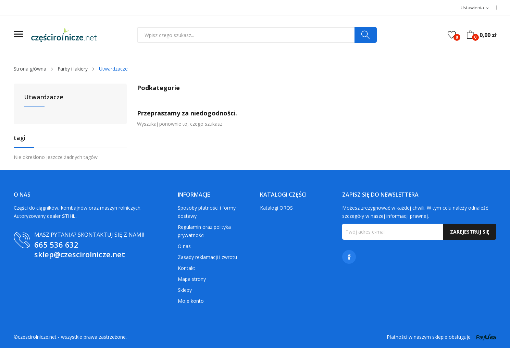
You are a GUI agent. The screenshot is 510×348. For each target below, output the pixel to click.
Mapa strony (192, 279)
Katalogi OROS (276, 207)
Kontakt (186, 268)
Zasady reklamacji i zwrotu (207, 257)
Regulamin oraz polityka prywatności (204, 231)
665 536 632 (56, 244)
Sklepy (185, 290)
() (452, 35)
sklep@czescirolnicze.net (79, 254)
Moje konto (191, 301)
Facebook (349, 257)
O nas (184, 246)
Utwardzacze (43, 97)
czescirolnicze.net (37, 337)
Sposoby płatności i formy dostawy (207, 211)
